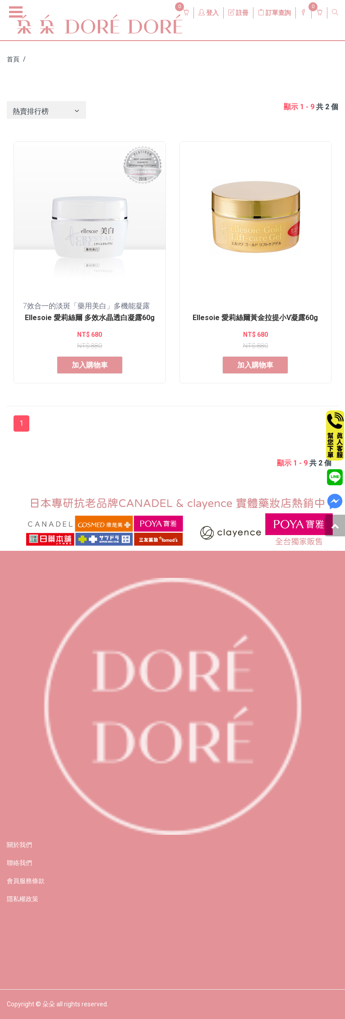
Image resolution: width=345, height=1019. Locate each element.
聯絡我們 (19, 862)
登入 (208, 12)
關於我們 (19, 844)
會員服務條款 (26, 880)
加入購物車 (90, 365)
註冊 (238, 12)
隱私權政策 (22, 899)
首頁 (13, 59)
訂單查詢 (274, 12)
